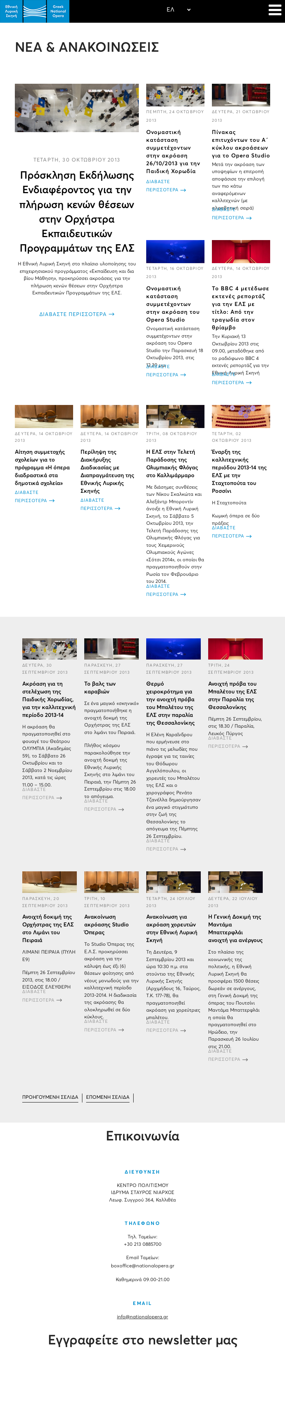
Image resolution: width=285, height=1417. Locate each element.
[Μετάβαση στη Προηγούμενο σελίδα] (50, 1098)
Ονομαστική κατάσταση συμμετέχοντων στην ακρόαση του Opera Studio (173, 304)
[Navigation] (275, 11)
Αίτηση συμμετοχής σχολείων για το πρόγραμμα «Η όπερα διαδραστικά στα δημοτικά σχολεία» (42, 467)
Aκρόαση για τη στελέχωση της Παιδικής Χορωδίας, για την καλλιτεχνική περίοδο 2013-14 (49, 699)
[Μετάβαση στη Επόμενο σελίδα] (108, 1098)
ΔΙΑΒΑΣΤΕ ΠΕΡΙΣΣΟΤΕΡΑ (73, 314)
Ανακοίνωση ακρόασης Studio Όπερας (106, 924)
